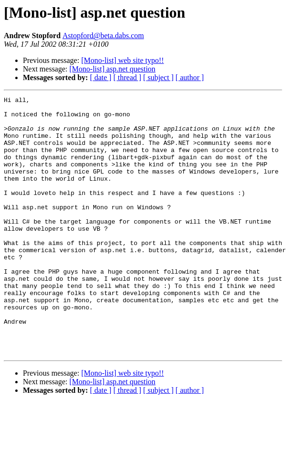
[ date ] (100, 77)
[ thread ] (127, 77)
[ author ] (190, 77)
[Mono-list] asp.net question (112, 69)
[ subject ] (158, 77)
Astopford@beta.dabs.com (103, 35)
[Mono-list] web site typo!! (122, 60)
